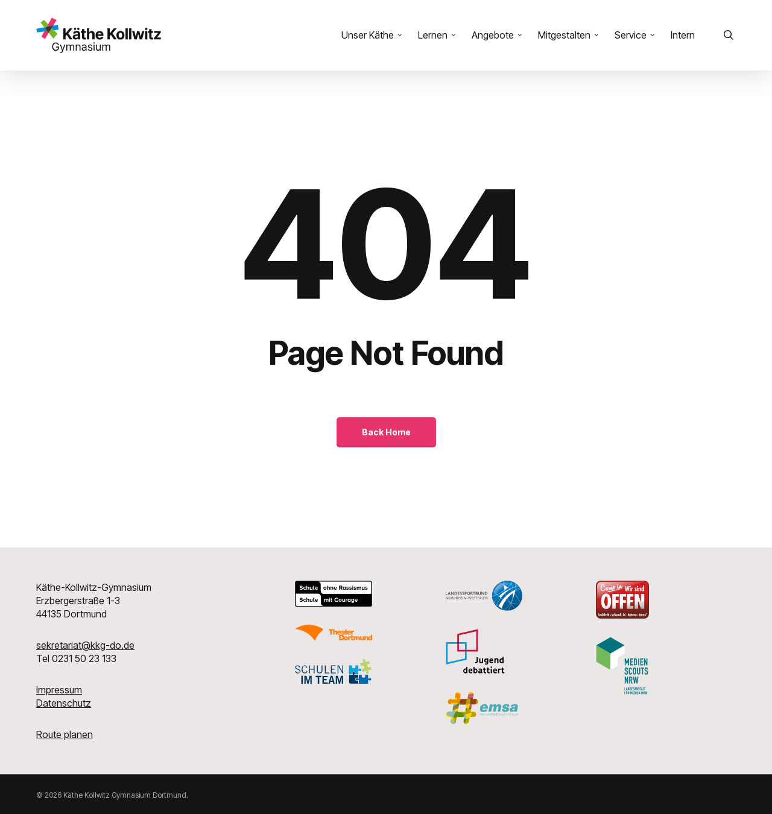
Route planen (64, 734)
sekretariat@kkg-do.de (85, 645)
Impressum (59, 690)
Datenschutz (63, 703)
